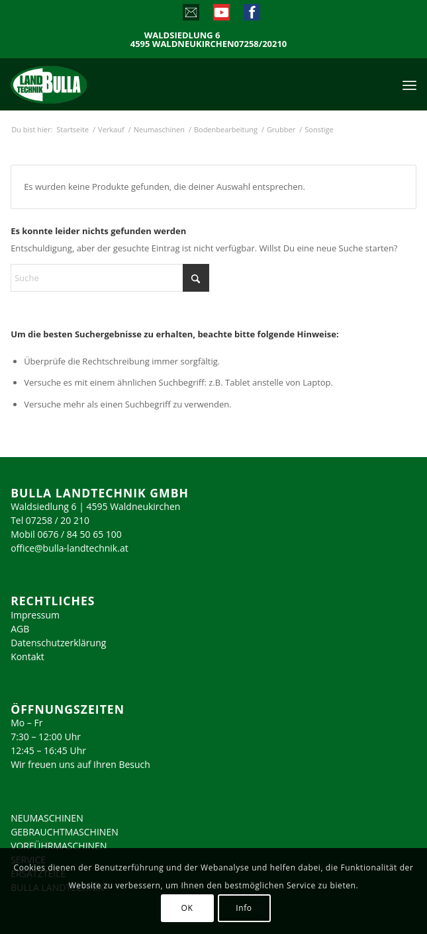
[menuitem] (409, 84)
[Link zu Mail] (190, 15)
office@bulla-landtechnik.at (69, 548)
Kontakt (27, 656)
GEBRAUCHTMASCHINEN (65, 832)
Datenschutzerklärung (58, 642)
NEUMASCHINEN (47, 818)
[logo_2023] (77, 84)
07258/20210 (260, 44)
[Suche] (110, 278)
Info (244, 907)
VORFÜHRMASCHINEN (59, 845)
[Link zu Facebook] (251, 15)
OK (187, 907)
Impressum (35, 615)
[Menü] (409, 84)
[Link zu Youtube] (221, 15)
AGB (20, 628)
